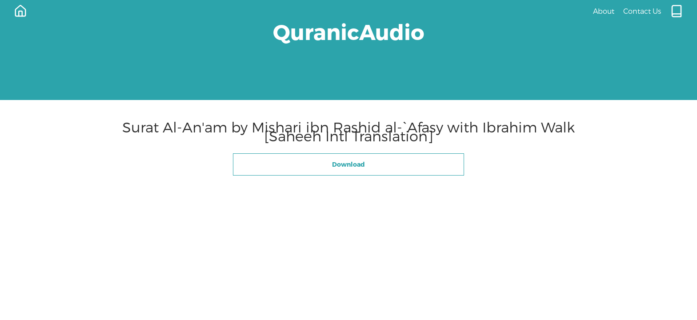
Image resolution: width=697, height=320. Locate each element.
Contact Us (642, 11)
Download (348, 164)
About (603, 11)
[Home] (20, 11)
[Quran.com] (676, 11)
